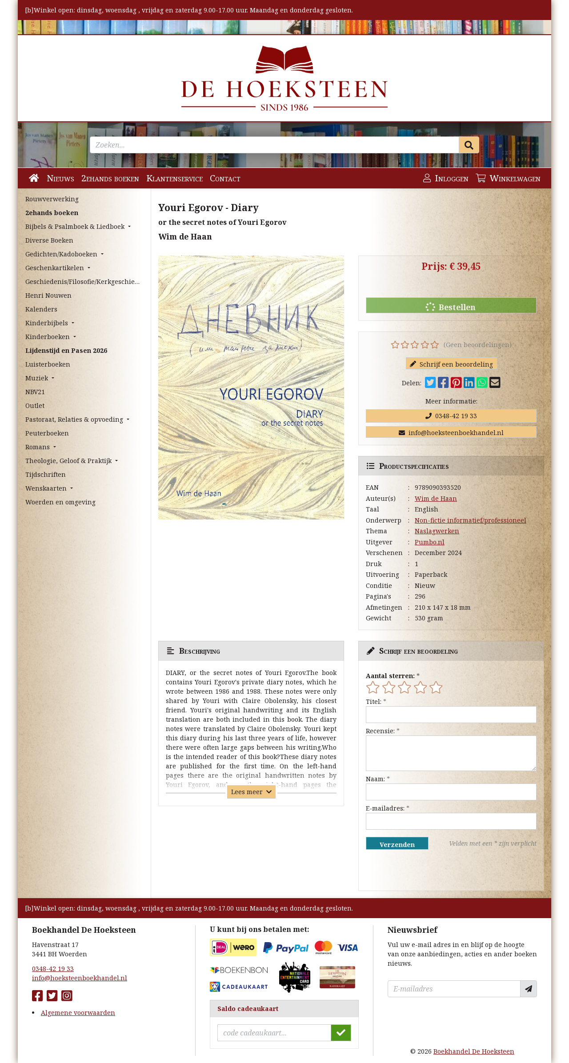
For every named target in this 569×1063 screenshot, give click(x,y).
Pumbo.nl (430, 542)
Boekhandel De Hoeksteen (473, 1051)
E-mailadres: (385, 808)
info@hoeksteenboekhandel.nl (451, 432)
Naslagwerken (437, 531)
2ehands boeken (110, 178)
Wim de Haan (436, 498)
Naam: (375, 779)
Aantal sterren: (390, 675)
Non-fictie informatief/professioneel (470, 520)
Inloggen (446, 178)
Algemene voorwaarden (78, 1012)
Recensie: (380, 731)
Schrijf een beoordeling (451, 364)
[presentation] (423, 870)
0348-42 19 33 (451, 416)
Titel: (373, 701)
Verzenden (397, 844)
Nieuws (60, 178)
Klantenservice (174, 178)
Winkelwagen (508, 178)
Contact (225, 178)
